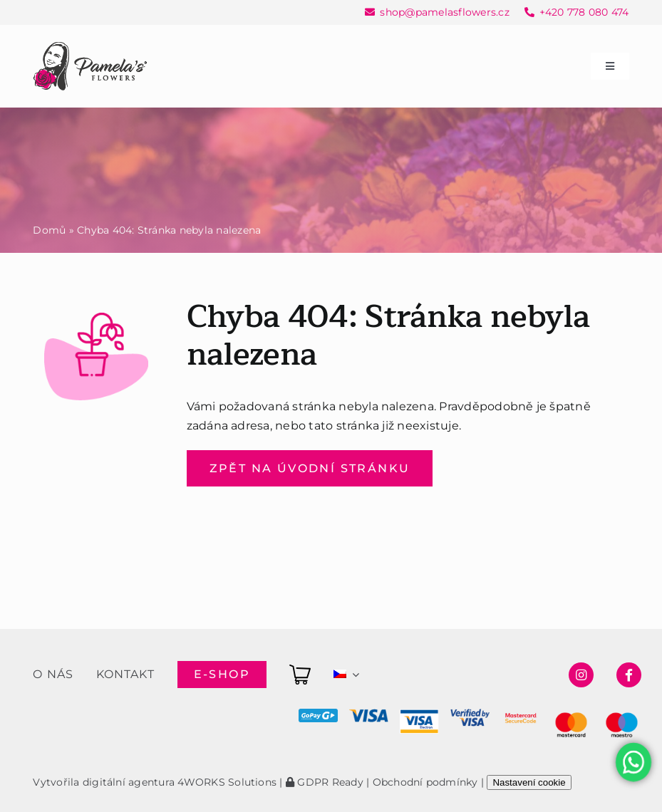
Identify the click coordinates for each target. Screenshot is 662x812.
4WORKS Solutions (226, 782)
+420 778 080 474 (584, 12)
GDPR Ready (324, 782)
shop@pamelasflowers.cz (444, 12)
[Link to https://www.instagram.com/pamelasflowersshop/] (581, 674)
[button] (28, 783)
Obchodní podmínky (425, 782)
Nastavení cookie (528, 782)
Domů (49, 230)
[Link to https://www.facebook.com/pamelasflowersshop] (628, 674)
